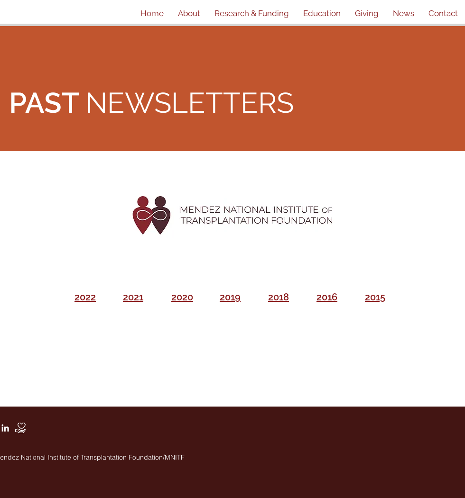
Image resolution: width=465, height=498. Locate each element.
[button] (189, 13)
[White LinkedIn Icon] (5, 428)
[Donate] (20, 428)
